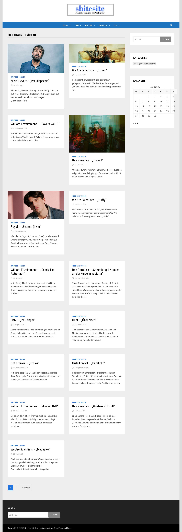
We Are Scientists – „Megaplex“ (30, 449)
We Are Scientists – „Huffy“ (89, 200)
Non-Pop (103, 25)
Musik (65, 25)
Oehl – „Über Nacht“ (84, 320)
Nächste (26, 487)
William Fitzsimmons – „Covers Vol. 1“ (35, 124)
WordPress (58, 528)
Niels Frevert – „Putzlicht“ (88, 363)
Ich (115, 25)
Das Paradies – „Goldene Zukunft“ (93, 406)
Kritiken (14, 77)
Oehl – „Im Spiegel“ (23, 320)
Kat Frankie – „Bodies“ (25, 363)
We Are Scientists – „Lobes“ (89, 70)
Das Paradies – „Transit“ (87, 160)
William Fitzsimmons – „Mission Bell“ (34, 406)
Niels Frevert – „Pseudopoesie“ (30, 81)
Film (77, 25)
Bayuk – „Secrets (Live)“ (26, 227)
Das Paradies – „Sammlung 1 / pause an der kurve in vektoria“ (95, 271)
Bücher (88, 25)
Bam (69, 528)
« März (136, 123)
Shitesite (27, 528)
